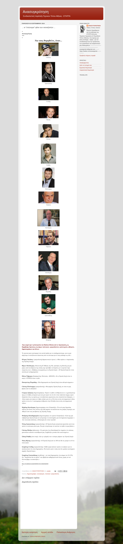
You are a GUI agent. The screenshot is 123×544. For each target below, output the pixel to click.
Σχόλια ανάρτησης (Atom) (37, 536)
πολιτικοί (47, 474)
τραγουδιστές (55, 474)
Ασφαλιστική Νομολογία (87, 70)
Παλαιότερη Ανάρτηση (66, 532)
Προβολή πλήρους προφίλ (87, 55)
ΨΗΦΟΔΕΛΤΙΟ (84, 63)
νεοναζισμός (40, 474)
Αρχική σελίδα (47, 532)
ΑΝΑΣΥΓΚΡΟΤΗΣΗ (95, 25)
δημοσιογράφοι (31, 474)
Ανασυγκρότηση (36, 12)
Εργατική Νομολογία (86, 67)
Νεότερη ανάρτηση (30, 532)
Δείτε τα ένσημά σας (86, 65)
